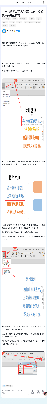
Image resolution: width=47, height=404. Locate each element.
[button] (43, 2)
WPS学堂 (13, 31)
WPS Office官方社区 (23, 2)
